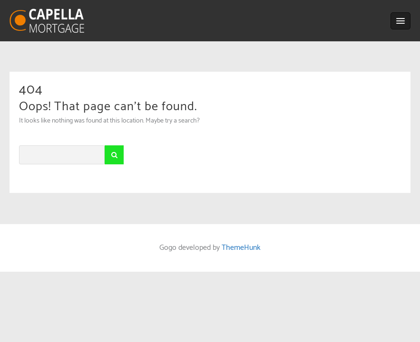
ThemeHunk (241, 247)
